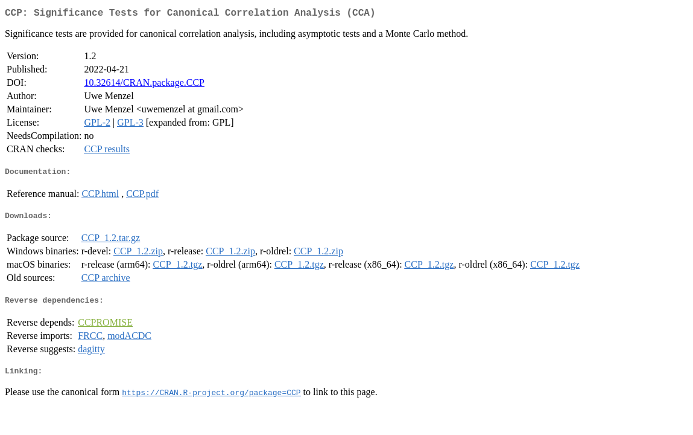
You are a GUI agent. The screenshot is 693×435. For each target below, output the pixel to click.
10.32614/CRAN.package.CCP (144, 85)
